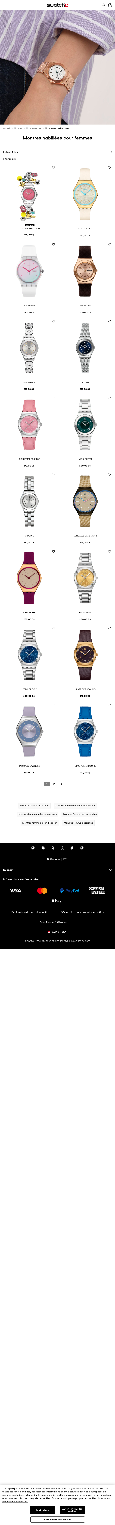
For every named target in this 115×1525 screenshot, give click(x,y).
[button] (5, 5)
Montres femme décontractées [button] (80, 814)
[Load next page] (68, 784)
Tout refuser (43, 1510)
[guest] (104, 5)
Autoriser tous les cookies (72, 1510)
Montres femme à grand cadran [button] (39, 823)
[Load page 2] (54, 784)
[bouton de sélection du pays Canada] (53, 859)
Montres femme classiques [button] (78, 823)
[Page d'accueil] (57, 5)
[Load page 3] (61, 784)
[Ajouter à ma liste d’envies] (53, 167)
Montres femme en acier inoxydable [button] (75, 806)
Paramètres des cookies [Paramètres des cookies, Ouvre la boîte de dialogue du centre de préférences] (57, 1520)
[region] (57, 1505)
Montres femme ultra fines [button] (34, 806)
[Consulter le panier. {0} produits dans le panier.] (110, 5)
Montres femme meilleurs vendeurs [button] (38, 814)
